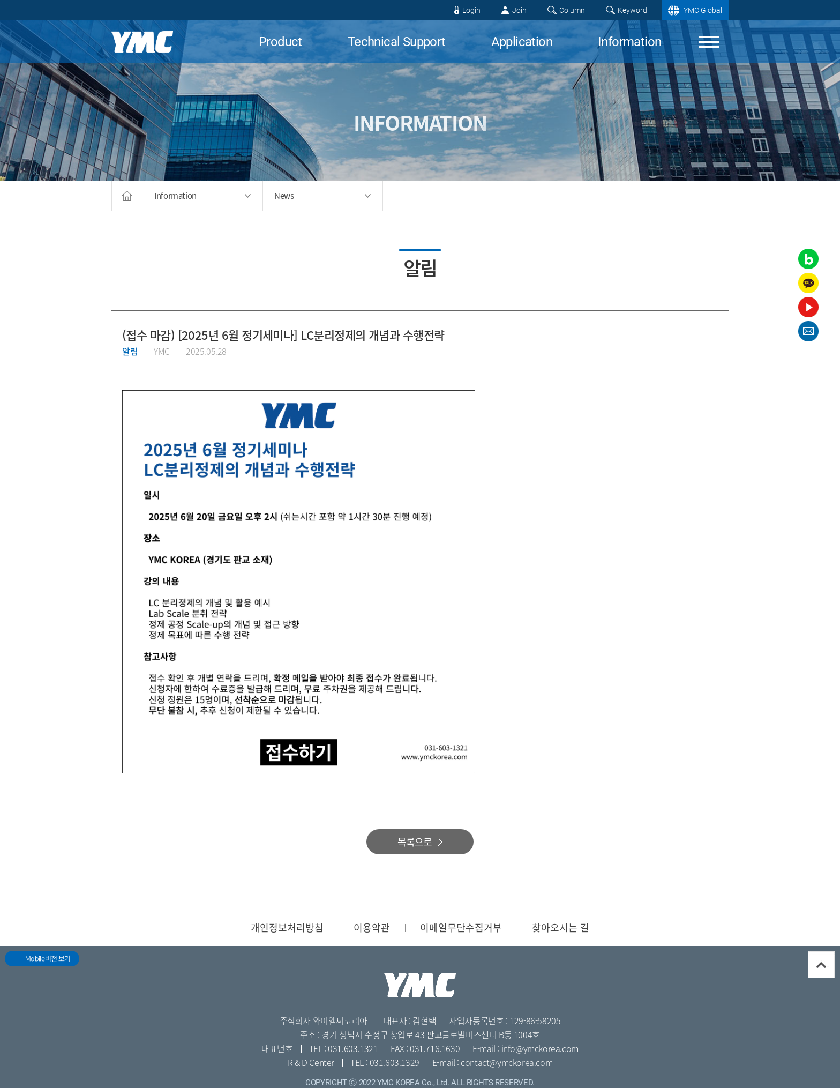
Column (572, 10)
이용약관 (372, 927)
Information (629, 41)
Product (280, 41)
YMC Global (703, 10)
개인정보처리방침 (287, 927)
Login (471, 10)
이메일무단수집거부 (461, 927)
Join (519, 10)
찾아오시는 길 (560, 927)
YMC (142, 42)
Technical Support (397, 41)
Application (521, 41)
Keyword (632, 10)
